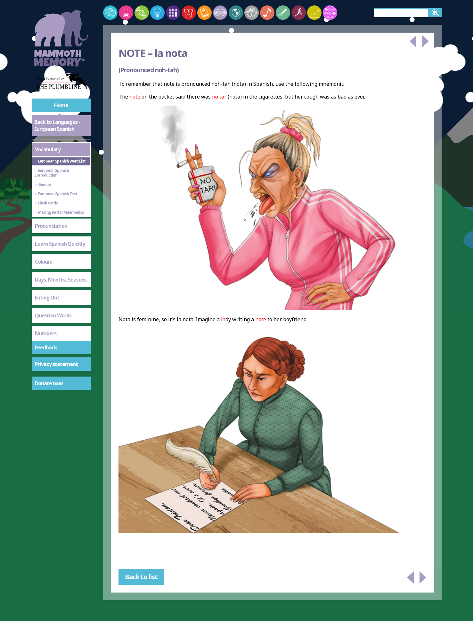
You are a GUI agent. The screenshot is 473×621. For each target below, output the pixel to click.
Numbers (45, 333)
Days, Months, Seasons (60, 279)
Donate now (49, 383)
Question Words (53, 315)
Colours (43, 261)
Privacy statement (56, 364)
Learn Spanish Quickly (60, 243)
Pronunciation (51, 225)
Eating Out (47, 297)
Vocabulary (48, 149)
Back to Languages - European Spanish (57, 125)
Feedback (46, 347)
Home (61, 105)
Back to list (141, 576)
